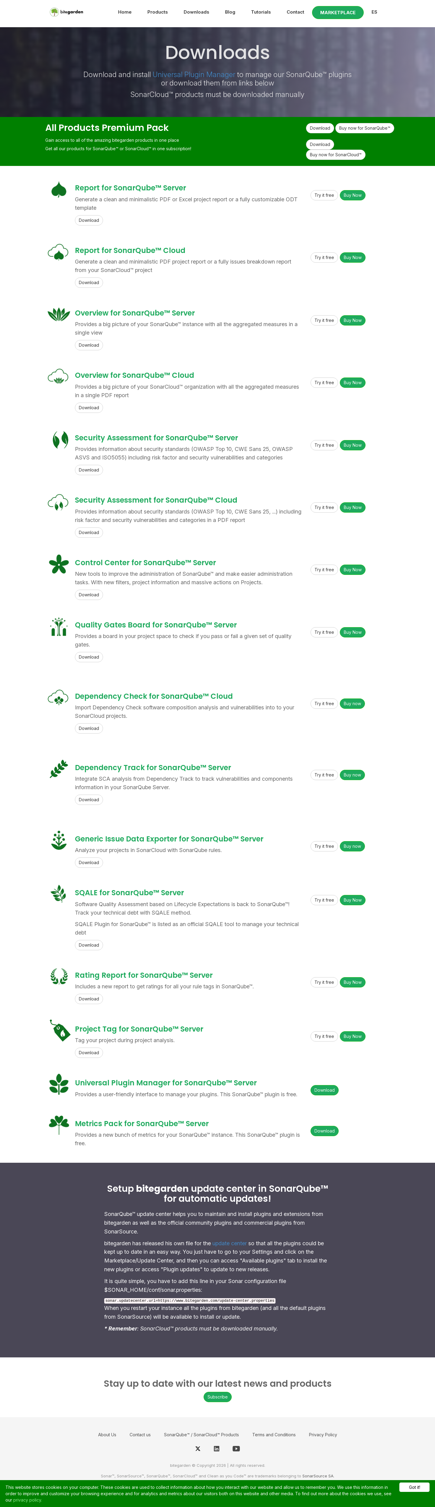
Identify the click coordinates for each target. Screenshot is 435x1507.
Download (320, 128)
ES (374, 12)
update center (229, 1243)
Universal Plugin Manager (194, 74)
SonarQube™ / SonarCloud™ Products (201, 1434)
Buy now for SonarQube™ (364, 128)
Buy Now (353, 195)
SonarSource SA (318, 1475)
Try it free (324, 195)
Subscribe (218, 1396)
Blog (230, 12)
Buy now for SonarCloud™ (336, 154)
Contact (295, 12)
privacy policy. (27, 1499)
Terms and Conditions (274, 1434)
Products (157, 12)
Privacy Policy (323, 1434)
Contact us (140, 1434)
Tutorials (261, 12)
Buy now (352, 703)
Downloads (196, 12)
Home (125, 12)
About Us (107, 1434)
